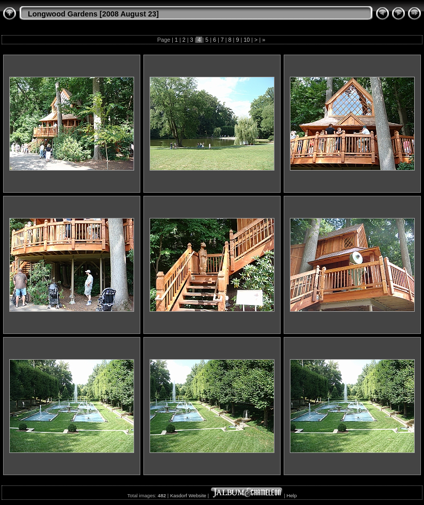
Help (292, 495)
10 (246, 40)
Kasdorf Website (188, 495)
